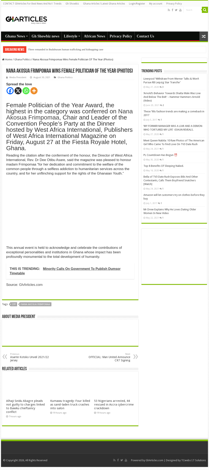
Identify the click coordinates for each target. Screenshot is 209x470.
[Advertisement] (174, 256)
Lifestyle (70, 36)
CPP (14, 304)
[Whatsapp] (26, 90)
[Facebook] (10, 90)
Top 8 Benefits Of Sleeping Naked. (163, 165)
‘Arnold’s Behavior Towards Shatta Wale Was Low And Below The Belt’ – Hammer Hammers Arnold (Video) (172, 97)
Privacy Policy (174, 3)
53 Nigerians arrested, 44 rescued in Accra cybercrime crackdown (114, 404)
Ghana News (15, 36)
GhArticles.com (31, 285)
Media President (17, 77)
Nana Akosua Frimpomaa (35, 304)
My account (155, 3)
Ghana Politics (22, 59)
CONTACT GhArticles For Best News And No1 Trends (32, 3)
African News (94, 36)
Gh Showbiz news (45, 36)
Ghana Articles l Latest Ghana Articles (104, 3)
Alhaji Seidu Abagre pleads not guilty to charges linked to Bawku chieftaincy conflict (25, 406)
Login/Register (137, 3)
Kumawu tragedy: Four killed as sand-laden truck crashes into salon (70, 404)
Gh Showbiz (72, 3)
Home (7, 59)
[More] (34, 90)
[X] (18, 90)
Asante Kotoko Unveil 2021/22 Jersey (31, 357)
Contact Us (145, 36)
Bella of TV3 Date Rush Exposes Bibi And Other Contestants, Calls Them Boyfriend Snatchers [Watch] (170, 180)
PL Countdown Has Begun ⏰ (160, 155)
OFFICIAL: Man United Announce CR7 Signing (109, 357)
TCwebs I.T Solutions (193, 460)
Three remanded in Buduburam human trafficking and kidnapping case (65, 49)
